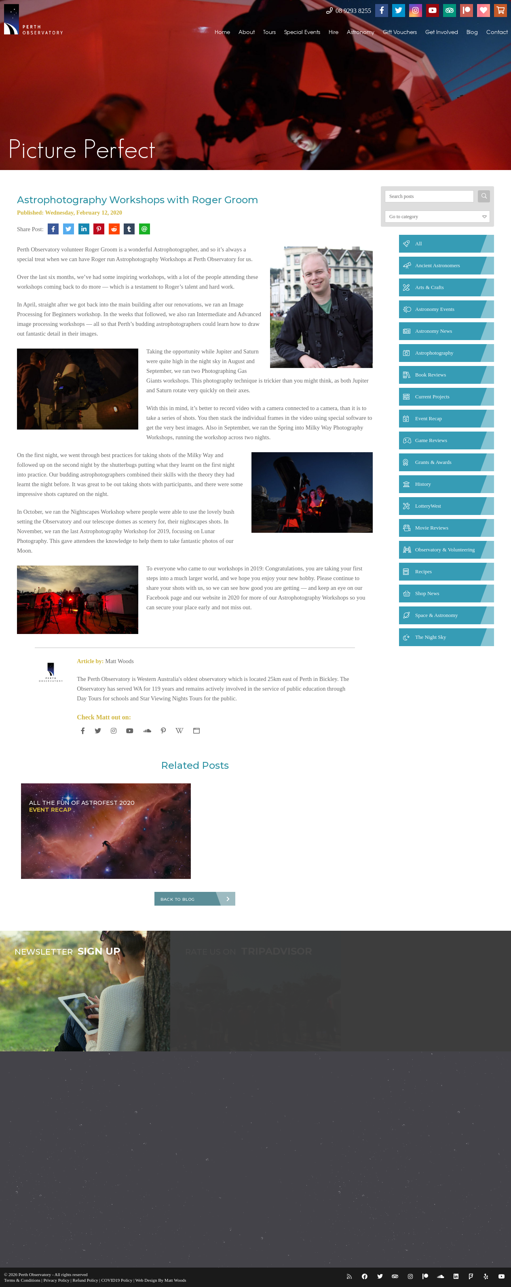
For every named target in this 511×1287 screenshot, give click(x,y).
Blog (472, 32)
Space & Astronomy (436, 615)
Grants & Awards (433, 462)
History (423, 484)
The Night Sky (430, 637)
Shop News (427, 593)
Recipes (423, 571)
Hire (333, 32)
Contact (497, 32)
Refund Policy (85, 1280)
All (418, 243)
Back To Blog (177, 899)
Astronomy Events (434, 309)
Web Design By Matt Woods (160, 1280)
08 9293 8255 (348, 10)
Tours (269, 32)
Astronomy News (433, 331)
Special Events (302, 32)
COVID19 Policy (117, 1280)
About (247, 32)
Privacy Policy (56, 1280)
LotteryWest (428, 506)
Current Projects (432, 397)
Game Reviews (431, 440)
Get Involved (441, 32)
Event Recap (428, 418)
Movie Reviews (431, 528)
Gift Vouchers (400, 32)
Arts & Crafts (429, 287)
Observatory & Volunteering (445, 550)
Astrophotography (434, 353)
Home (222, 32)
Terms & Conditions (22, 1280)
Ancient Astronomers (437, 265)
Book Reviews (430, 375)
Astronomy (360, 32)
